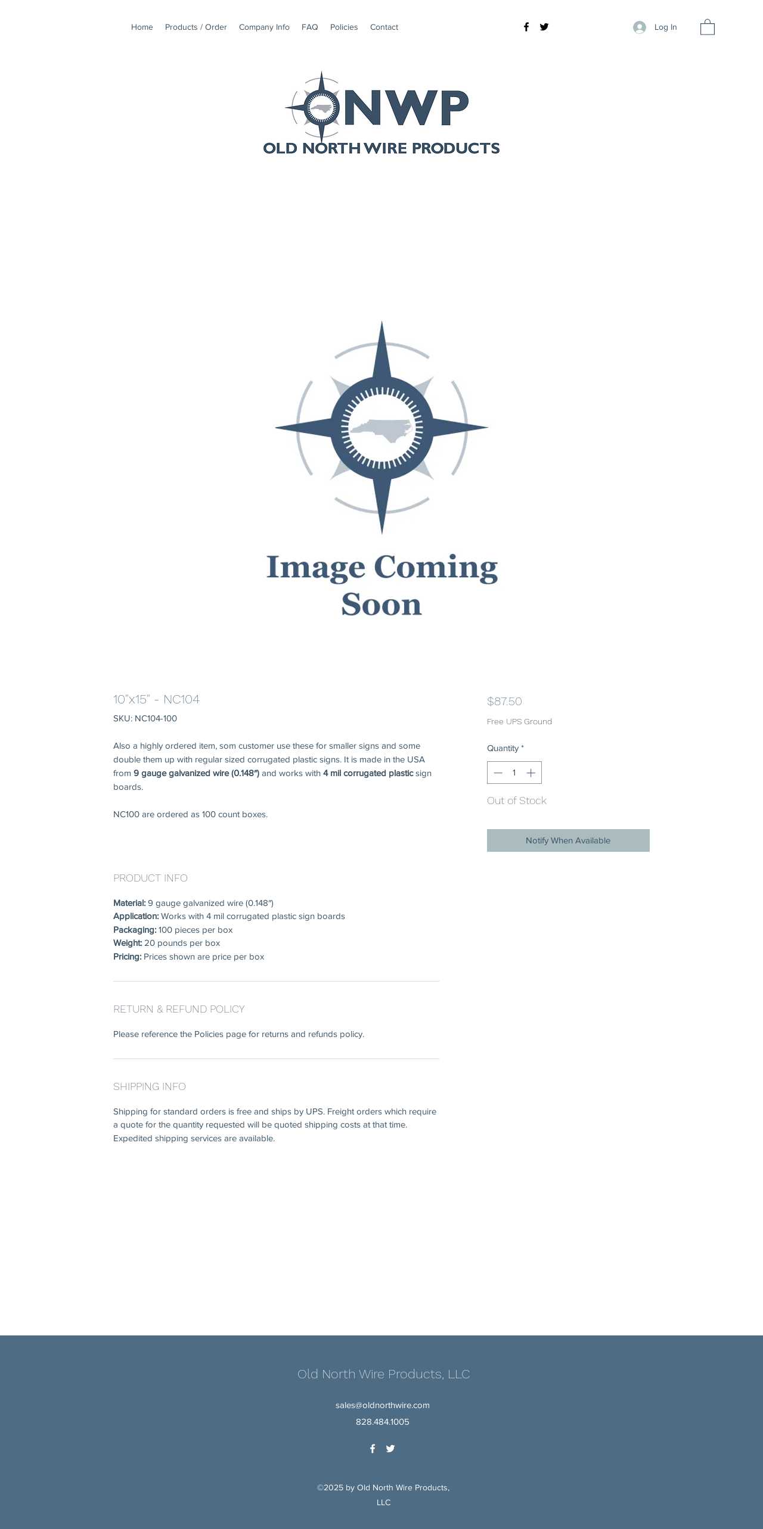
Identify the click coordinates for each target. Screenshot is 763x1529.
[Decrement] (497, 773)
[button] (707, 26)
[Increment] (532, 773)
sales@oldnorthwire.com (383, 1405)
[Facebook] (526, 27)
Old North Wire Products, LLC (383, 1373)
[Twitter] (544, 27)
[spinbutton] (514, 773)
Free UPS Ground (519, 721)
